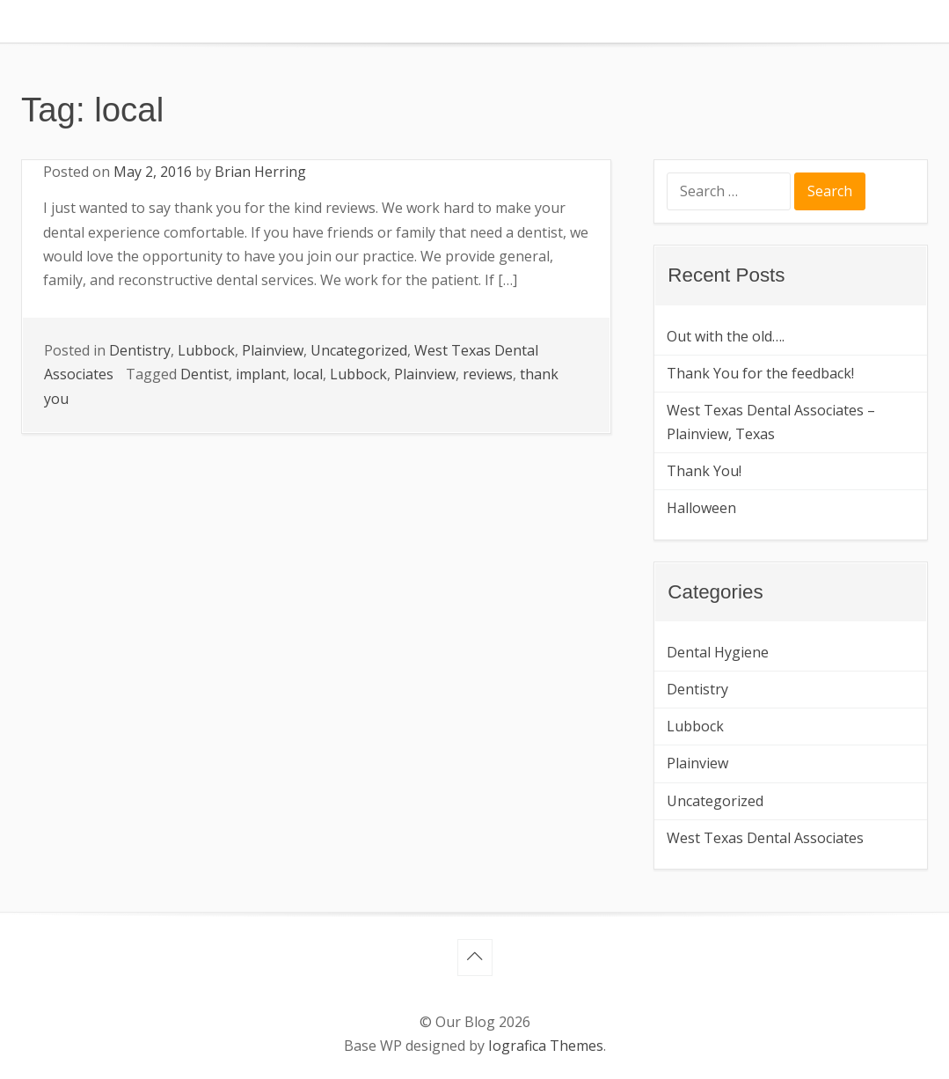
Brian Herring (260, 171)
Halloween (701, 507)
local (308, 374)
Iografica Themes (545, 1045)
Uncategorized (358, 350)
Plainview (272, 350)
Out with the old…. (726, 336)
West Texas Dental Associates (765, 838)
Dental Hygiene (718, 652)
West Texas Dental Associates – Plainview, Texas (771, 422)
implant (261, 374)
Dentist (204, 374)
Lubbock (206, 350)
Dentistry (140, 350)
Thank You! (704, 471)
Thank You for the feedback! (760, 373)
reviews (488, 374)
